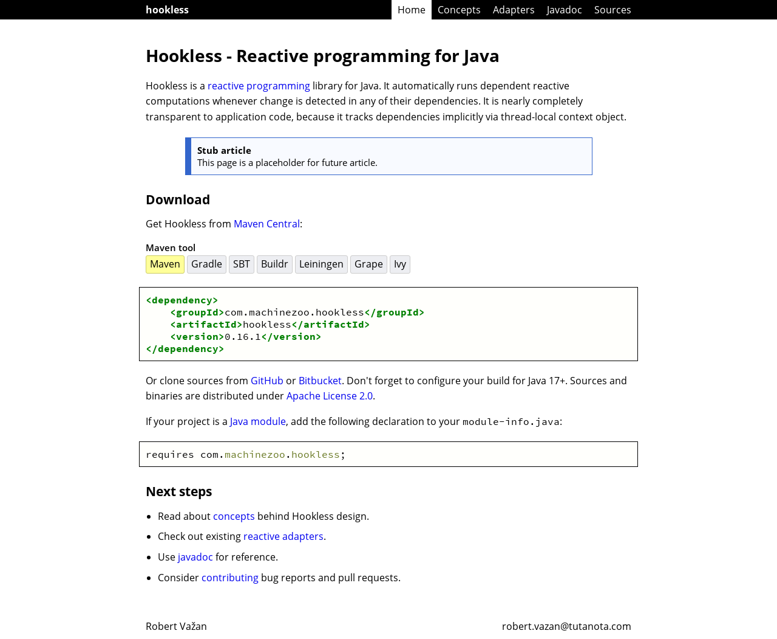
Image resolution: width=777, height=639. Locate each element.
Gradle (206, 264)
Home (412, 9)
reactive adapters (283, 536)
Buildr (274, 264)
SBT (241, 264)
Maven (165, 264)
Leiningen (321, 264)
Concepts (459, 9)
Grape (369, 264)
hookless (167, 9)
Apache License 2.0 (330, 395)
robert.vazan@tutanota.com (566, 626)
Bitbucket (320, 380)
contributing (230, 577)
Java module (258, 421)
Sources (612, 9)
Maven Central (267, 223)
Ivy (400, 264)
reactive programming (259, 85)
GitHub (267, 380)
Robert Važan (176, 626)
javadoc (195, 557)
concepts (234, 516)
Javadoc (564, 9)
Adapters (514, 9)
